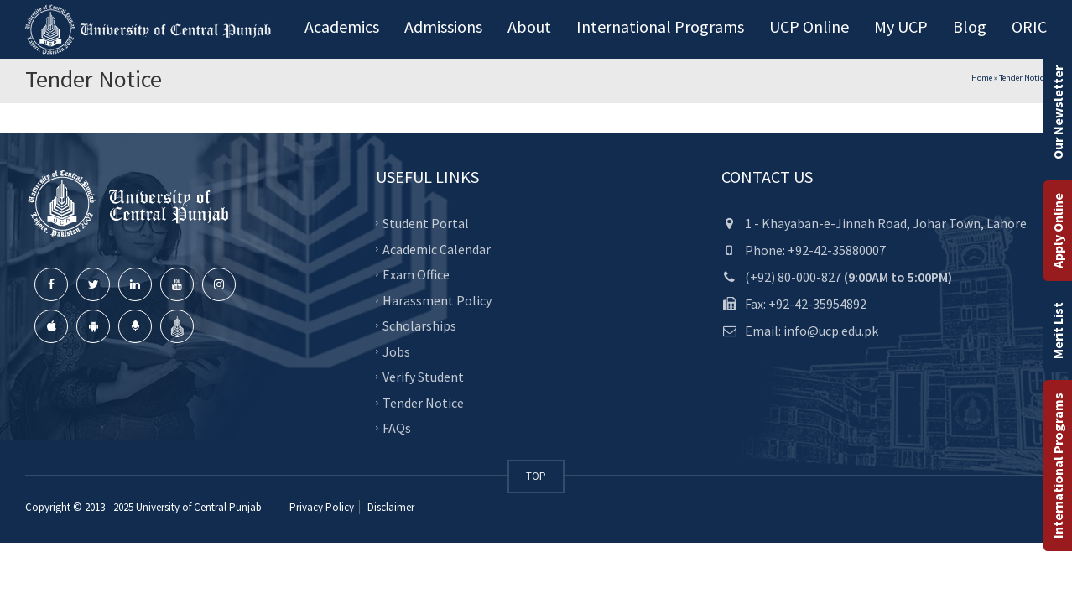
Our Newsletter (1057, 112)
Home (981, 77)
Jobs (396, 350)
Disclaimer (389, 507)
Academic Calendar (436, 248)
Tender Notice (423, 401)
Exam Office (416, 274)
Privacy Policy (321, 507)
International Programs (1057, 466)
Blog (969, 26)
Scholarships (419, 325)
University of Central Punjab (199, 507)
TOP (536, 476)
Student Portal (425, 223)
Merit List (1057, 330)
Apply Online (1057, 230)
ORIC (1029, 26)
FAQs (396, 427)
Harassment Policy (437, 299)
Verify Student (423, 376)
